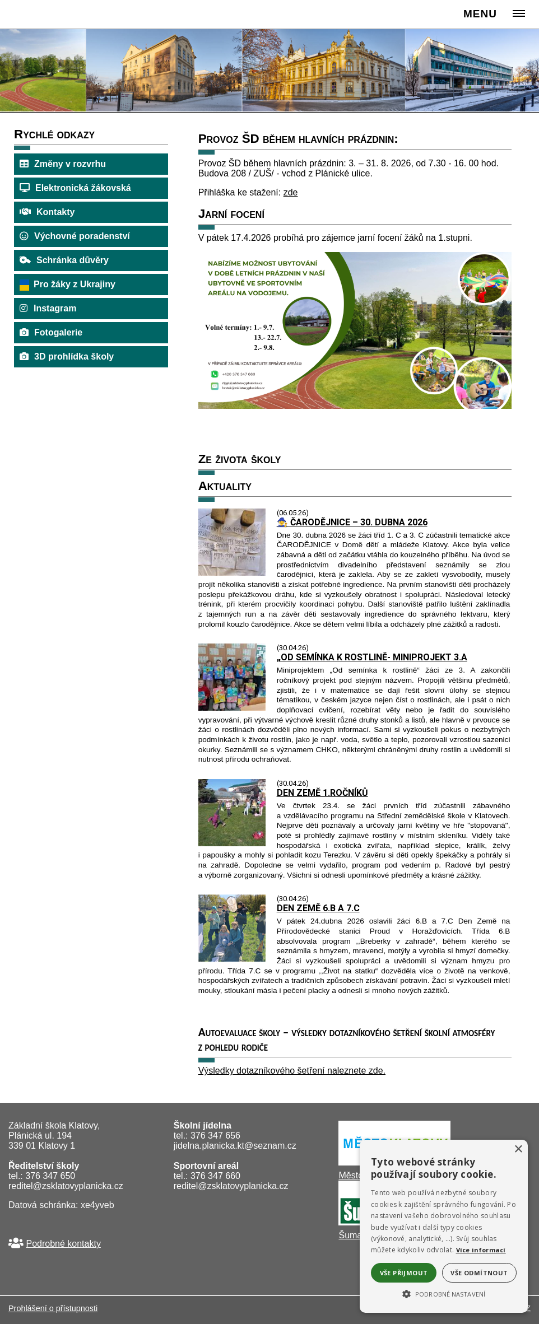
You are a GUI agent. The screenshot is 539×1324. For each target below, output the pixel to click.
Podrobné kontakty (63, 1243)
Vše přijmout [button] (404, 1273)
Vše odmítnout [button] (479, 1273)
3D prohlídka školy (74, 356)
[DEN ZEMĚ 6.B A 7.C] (232, 958)
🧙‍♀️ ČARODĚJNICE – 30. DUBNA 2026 (352, 522)
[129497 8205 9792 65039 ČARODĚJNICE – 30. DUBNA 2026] (232, 572)
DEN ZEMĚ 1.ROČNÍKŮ (322, 792)
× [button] (518, 1149)
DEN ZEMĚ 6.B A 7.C (318, 908)
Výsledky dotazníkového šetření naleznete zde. (291, 1070)
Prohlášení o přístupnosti (52, 1308)
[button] (444, 1293)
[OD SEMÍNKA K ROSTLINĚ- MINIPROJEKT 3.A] (232, 707)
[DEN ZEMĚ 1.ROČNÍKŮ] (232, 843)
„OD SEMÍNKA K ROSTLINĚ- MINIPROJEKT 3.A (372, 657)
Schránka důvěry (72, 260)
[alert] (444, 1226)
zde (291, 192)
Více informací (481, 1250)
